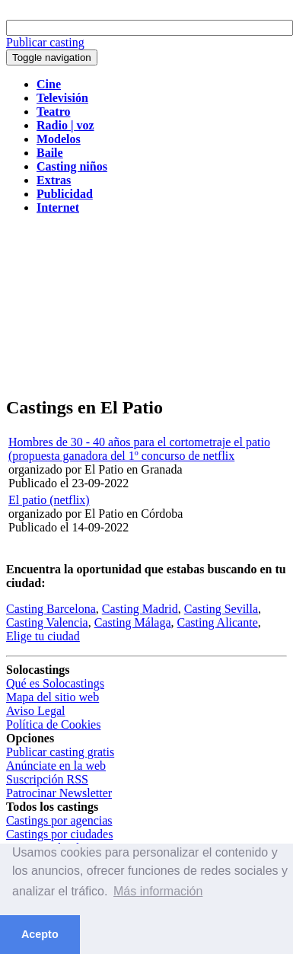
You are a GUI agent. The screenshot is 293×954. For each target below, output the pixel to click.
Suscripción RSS (47, 779)
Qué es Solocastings (55, 683)
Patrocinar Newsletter (59, 792)
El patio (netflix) (49, 499)
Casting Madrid (140, 608)
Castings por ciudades (59, 834)
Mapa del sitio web (52, 697)
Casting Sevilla (221, 608)
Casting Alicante (217, 622)
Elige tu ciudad (43, 636)
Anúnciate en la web (56, 765)
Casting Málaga (132, 622)
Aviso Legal (35, 710)
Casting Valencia (47, 622)
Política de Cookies (53, 724)
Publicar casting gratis (60, 751)
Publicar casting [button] (45, 42)
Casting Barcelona (51, 608)
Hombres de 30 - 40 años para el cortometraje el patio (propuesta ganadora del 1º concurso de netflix (139, 449)
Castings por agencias (59, 820)
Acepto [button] (40, 934)
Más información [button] (157, 891)
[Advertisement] (142, 306)
